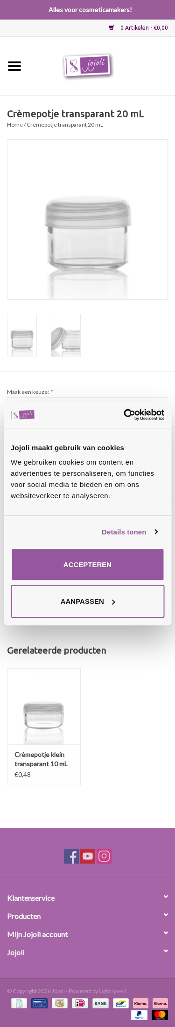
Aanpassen (88, 601)
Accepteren (87, 564)
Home (15, 124)
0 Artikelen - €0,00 (138, 28)
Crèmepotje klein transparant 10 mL (41, 759)
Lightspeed (112, 990)
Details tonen (124, 532)
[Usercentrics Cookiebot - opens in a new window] (124, 415)
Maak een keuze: (29, 391)
